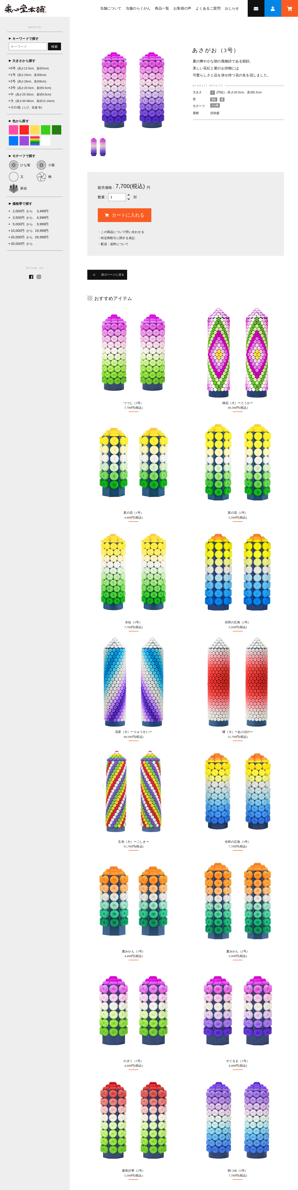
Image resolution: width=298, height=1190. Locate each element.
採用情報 (198, 975)
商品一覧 (162, 8)
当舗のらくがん (138, 8)
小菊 (46, 165)
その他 (26, 107)
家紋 (18, 188)
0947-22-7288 (46, 1033)
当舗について (111, 8)
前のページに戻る (117, 276)
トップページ (83, 1137)
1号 (28, 75)
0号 (29, 68)
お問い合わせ (129, 1026)
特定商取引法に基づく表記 (169, 1147)
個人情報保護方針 (207, 1147)
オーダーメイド (130, 977)
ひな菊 (19, 165)
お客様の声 (182, 8)
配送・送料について (115, 244)
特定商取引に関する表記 (118, 238)
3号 (30, 88)
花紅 (214, 99)
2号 (28, 81)
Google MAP (259, 932)
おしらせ (232, 8)
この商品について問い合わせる (122, 232)
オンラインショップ (134, 932)
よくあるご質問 (208, 8)
